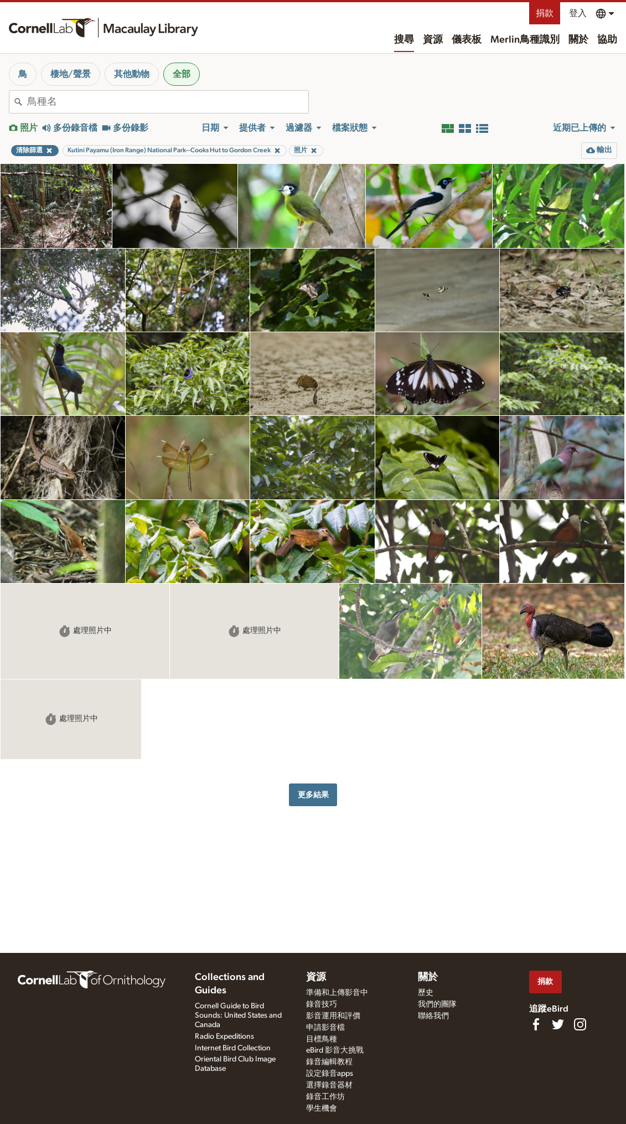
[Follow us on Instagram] (580, 1024)
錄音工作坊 (325, 1097)
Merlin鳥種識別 (525, 40)
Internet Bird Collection (233, 1048)
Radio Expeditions (224, 1036)
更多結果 (313, 795)
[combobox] (167, 102)
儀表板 (467, 40)
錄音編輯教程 (329, 1062)
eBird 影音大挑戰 (335, 1050)
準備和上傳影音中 (337, 993)
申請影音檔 (325, 1028)
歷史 (425, 993)
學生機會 (321, 1108)
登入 (578, 13)
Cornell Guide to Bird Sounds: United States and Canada (238, 1015)
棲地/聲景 (70, 74)
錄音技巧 (321, 1004)
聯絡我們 (433, 1016)
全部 (181, 74)
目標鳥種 (321, 1039)
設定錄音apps (329, 1073)
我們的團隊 (437, 1004)
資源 (433, 40)
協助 (607, 40)
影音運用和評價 (333, 1016)
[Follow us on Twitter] (558, 1024)
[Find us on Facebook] (535, 1024)
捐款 (544, 13)
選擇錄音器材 (329, 1085)
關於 (578, 40)
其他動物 (131, 74)
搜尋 (404, 40)
